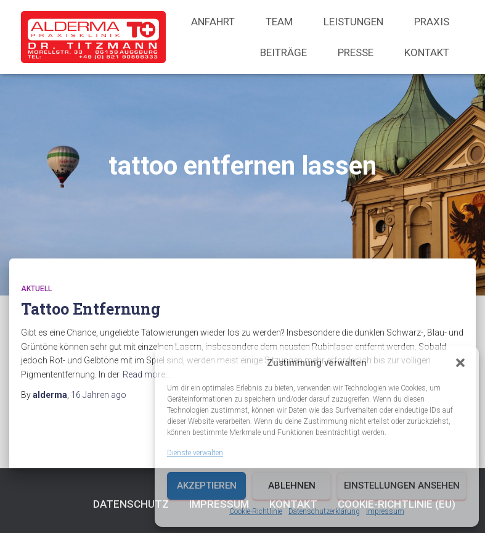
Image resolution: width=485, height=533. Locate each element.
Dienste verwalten (195, 452)
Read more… (147, 374)
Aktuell (36, 288)
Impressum (385, 511)
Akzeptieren (207, 485)
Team (279, 21)
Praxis (431, 21)
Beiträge (283, 52)
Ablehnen (292, 485)
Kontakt (426, 52)
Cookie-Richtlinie (255, 511)
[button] (460, 363)
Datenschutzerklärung (324, 511)
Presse (355, 52)
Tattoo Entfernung (90, 309)
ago (98, 395)
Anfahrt (213, 21)
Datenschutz (131, 504)
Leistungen (353, 21)
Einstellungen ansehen (402, 485)
